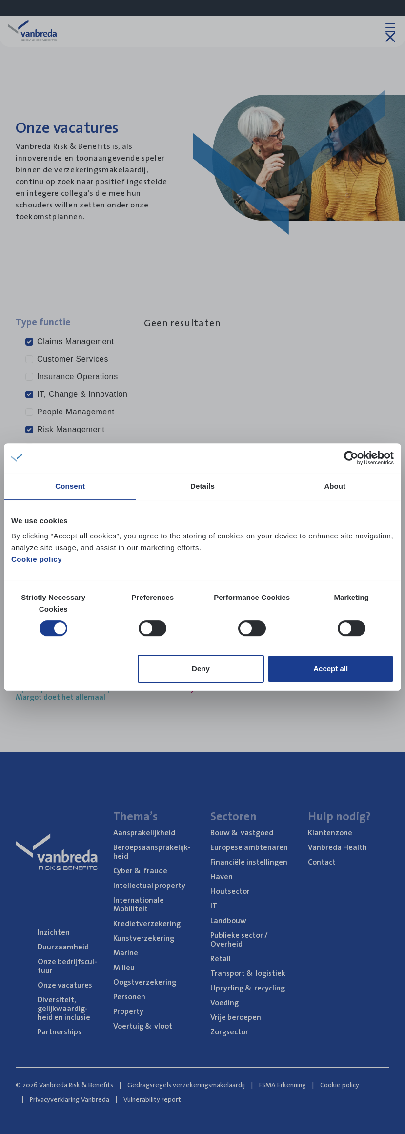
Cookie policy (36, 559)
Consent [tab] (70, 486)
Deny (201, 668)
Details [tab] (202, 486)
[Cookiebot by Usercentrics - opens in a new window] (351, 458)
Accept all (330, 668)
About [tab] (334, 486)
